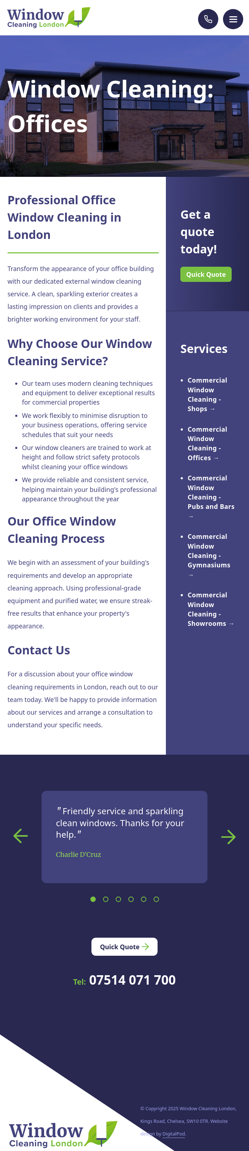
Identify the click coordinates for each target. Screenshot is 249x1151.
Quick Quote (206, 274)
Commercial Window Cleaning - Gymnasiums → (209, 555)
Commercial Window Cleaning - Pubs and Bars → (211, 497)
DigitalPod (174, 1133)
